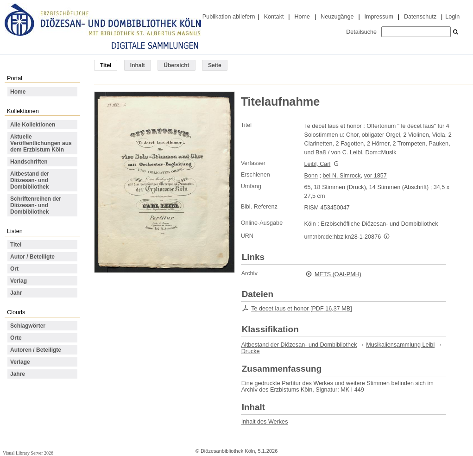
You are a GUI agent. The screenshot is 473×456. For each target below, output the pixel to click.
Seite (214, 65)
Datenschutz (420, 16)
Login (452, 16)
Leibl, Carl (317, 164)
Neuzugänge (337, 16)
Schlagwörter (27, 326)
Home (302, 16)
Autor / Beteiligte (32, 256)
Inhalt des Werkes (264, 421)
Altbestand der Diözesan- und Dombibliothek (29, 180)
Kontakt (274, 16)
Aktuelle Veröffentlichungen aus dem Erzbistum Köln (41, 143)
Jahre (17, 374)
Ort (14, 269)
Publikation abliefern (228, 16)
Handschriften (29, 161)
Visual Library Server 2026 (28, 453)
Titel (15, 244)
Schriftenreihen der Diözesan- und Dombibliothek (35, 205)
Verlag (18, 281)
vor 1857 (375, 175)
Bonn (311, 175)
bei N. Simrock (342, 175)
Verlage (20, 362)
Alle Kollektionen (32, 124)
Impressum (379, 16)
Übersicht (176, 65)
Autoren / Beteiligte (35, 350)
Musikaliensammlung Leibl (400, 345)
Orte (16, 338)
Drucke (250, 351)
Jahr (16, 293)
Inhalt (137, 65)
